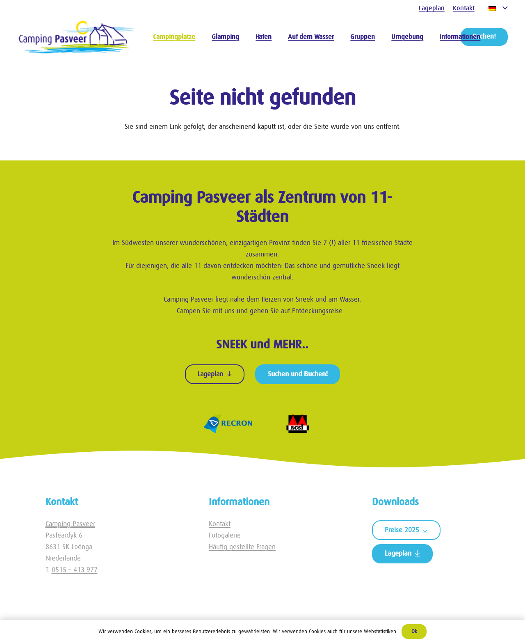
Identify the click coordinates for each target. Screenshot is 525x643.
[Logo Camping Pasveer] (76, 36)
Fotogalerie (225, 535)
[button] (498, 8)
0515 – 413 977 (75, 570)
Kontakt (220, 524)
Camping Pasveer (70, 524)
